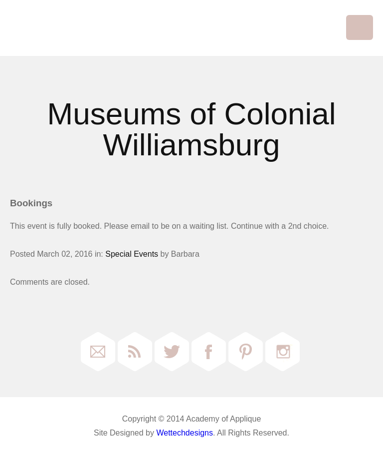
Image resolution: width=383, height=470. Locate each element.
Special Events (131, 254)
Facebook (209, 351)
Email (98, 351)
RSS (135, 351)
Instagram (282, 351)
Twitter (172, 351)
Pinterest (245, 351)
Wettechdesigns (184, 433)
